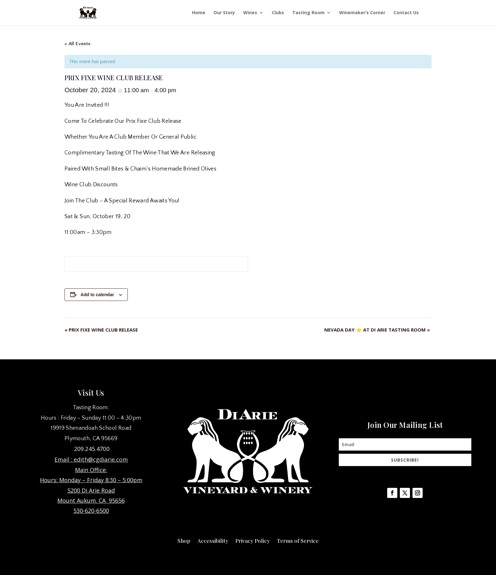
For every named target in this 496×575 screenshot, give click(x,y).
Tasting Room (308, 12)
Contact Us (406, 12)
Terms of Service (298, 540)
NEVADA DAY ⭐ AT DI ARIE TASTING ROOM (377, 329)
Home (198, 12)
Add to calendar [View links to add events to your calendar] (97, 294)
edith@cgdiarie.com (101, 459)
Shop (183, 540)
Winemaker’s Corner (362, 12)
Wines (250, 12)
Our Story (224, 12)
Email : (64, 459)
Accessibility (212, 540)
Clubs (278, 12)
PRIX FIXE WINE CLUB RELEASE (101, 329)
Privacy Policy (252, 540)
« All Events (77, 43)
